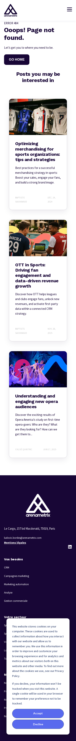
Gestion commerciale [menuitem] (15, 601)
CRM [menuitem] (6, 567)
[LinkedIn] (70, 547)
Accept (38, 713)
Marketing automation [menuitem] (16, 584)
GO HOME (17, 59)
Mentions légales (15, 542)
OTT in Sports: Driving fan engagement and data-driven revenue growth (37, 275)
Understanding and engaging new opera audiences (36, 401)
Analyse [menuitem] (8, 592)
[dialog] (38, 676)
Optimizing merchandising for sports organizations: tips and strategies (37, 151)
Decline (38, 724)
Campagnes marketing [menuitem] (16, 576)
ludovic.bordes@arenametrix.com (23, 538)
